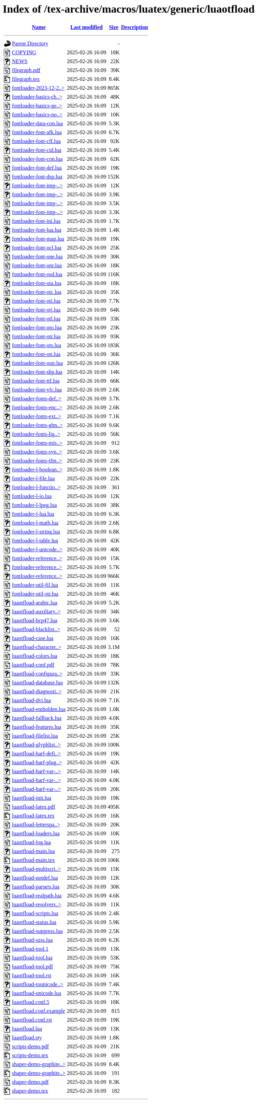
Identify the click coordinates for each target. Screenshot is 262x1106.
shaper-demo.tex (30, 1091)
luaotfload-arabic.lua (34, 603)
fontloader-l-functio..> (36, 487)
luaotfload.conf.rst (32, 1020)
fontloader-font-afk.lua (37, 132)
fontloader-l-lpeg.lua (34, 505)
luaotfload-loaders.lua (36, 833)
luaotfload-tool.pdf (32, 966)
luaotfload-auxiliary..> (36, 611)
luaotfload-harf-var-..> (36, 771)
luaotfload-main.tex (33, 860)
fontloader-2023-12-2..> (38, 88)
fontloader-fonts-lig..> (36, 434)
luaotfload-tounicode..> (37, 984)
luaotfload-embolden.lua (39, 709)
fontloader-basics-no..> (37, 114)
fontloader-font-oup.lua (37, 363)
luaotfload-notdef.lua (35, 878)
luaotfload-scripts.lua (35, 913)
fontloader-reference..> (37, 558)
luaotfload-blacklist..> (36, 629)
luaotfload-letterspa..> (36, 824)
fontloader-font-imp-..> (37, 185)
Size (113, 27)
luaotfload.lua (27, 1029)
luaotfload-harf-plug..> (37, 762)
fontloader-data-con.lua (37, 123)
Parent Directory (30, 43)
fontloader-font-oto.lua (37, 327)
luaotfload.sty (27, 1037)
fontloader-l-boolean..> (37, 469)
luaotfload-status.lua (34, 922)
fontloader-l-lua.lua (33, 514)
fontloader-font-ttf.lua (36, 381)
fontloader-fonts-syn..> (37, 452)
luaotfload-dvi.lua (31, 700)
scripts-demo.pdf (30, 1046)
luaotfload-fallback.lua (36, 718)
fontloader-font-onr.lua (37, 265)
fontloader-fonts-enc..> (37, 407)
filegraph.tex (26, 79)
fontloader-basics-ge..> (37, 106)
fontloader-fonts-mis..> (37, 443)
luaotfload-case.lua (32, 638)
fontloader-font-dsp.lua (37, 177)
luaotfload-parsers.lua (35, 887)
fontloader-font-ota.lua (36, 283)
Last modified (86, 27)
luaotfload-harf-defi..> (36, 753)
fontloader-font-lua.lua (36, 230)
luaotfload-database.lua (37, 682)
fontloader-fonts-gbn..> (37, 425)
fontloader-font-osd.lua (37, 274)
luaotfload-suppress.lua (37, 931)
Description (134, 27)
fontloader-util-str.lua (35, 594)
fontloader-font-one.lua (37, 256)
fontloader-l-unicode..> (37, 549)
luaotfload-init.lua (31, 798)
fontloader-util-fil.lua (35, 585)
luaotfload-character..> (36, 647)
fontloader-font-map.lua (38, 239)
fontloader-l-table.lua (35, 540)
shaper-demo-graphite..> (39, 1064)
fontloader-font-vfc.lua (37, 390)
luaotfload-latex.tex (33, 816)
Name (39, 27)
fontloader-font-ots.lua (36, 345)
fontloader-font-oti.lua (36, 301)
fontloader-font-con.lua (37, 159)
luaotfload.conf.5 (30, 1002)
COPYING (24, 52)
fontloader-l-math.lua (35, 523)
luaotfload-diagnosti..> (37, 691)
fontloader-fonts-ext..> (36, 416)
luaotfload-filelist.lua (35, 736)
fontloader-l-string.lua (36, 532)
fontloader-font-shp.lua (37, 372)
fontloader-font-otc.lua (36, 292)
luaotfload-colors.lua (34, 656)
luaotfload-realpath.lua (36, 895)
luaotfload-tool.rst (31, 975)
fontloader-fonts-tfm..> (37, 461)
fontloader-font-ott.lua (36, 354)
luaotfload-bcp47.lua (34, 620)
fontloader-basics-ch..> (37, 97)
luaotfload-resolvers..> (36, 904)
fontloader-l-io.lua (32, 496)
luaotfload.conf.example (38, 1011)
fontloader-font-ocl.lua (36, 248)
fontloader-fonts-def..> (37, 398)
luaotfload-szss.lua (32, 940)
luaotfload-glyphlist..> (36, 745)
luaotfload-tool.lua (32, 958)
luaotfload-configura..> (37, 674)
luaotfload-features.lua (36, 727)
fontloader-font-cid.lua (36, 150)
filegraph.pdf (26, 70)
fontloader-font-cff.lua (36, 141)
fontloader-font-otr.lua (36, 336)
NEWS (19, 61)
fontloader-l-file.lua (33, 478)
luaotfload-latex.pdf (33, 807)
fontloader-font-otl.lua (36, 319)
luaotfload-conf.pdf (33, 665)
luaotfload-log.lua (31, 842)
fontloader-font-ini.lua (36, 221)
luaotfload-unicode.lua (36, 993)
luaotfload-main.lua (33, 851)
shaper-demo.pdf (30, 1082)
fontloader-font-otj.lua (36, 310)
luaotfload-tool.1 (30, 949)
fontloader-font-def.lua (37, 168)
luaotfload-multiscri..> (36, 869)
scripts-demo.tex (30, 1055)
